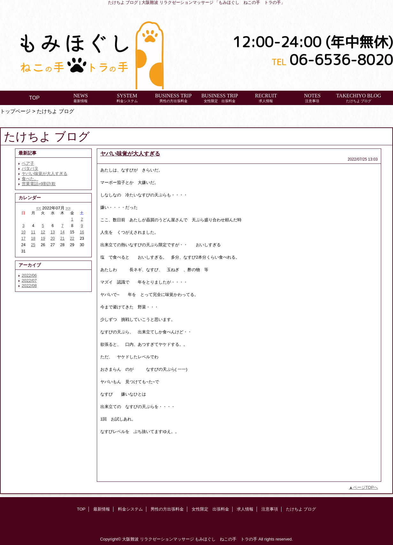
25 (33, 245)
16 (82, 232)
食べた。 (30, 178)
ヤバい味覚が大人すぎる (44, 173)
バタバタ (30, 168)
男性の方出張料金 (167, 509)
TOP (34, 98)
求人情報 (245, 509)
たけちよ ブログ (301, 509)
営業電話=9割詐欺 (39, 183)
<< (38, 208)
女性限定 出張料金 (210, 509)
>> (68, 208)
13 (52, 232)
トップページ (15, 111)
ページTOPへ (365, 487)
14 (62, 232)
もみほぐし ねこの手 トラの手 (226, 539)
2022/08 (29, 285)
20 (52, 238)
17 (23, 238)
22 (72, 238)
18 (33, 238)
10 (23, 232)
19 (43, 238)
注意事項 (269, 509)
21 (62, 238)
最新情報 (101, 509)
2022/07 (29, 280)
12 (43, 232)
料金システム (130, 509)
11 (33, 232)
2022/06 (29, 275)
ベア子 (28, 163)
